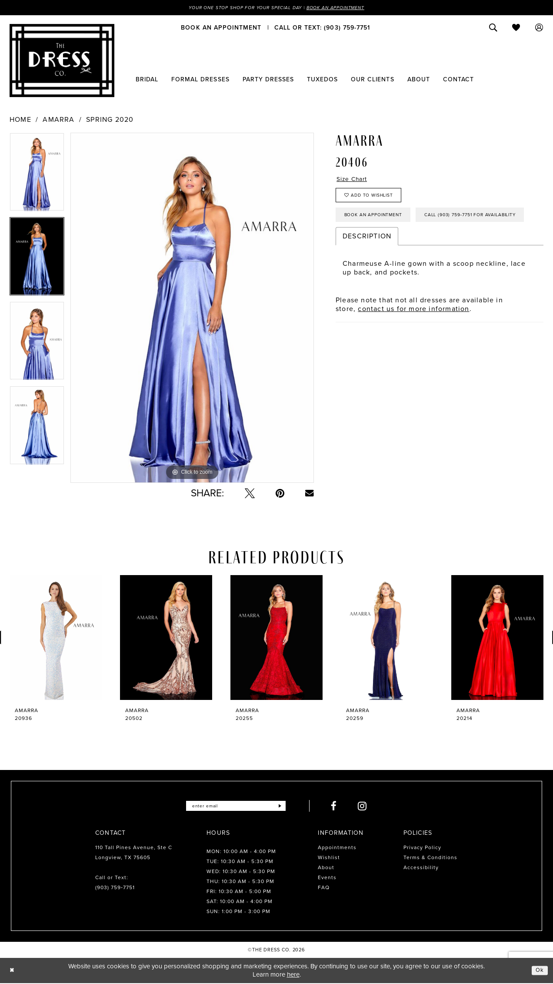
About (326, 868)
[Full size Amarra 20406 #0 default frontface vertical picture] (192, 308)
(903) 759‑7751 (115, 888)
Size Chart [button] (354, 180)
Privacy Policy (422, 848)
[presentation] (56, 638)
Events (327, 878)
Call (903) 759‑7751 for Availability (399, 246)
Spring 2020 (109, 120)
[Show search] (493, 28)
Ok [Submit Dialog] (539, 971)
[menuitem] (221, 28)
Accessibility (421, 868)
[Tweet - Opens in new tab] (250, 494)
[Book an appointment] (221, 28)
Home (20, 120)
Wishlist (329, 858)
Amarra (58, 120)
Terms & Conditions (430, 858)
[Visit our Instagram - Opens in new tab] (370, 807)
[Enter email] (235, 807)
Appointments (337, 848)
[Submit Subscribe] (286, 807)
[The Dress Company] (62, 61)
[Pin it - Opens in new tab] (280, 494)
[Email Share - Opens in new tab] (309, 494)
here (293, 975)
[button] (539, 28)
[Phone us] (322, 28)
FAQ (324, 888)
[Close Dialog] (12, 971)
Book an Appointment (345, 8)
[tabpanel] (37, 176)
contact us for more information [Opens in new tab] (413, 341)
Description (367, 268)
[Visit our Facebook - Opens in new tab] (342, 807)
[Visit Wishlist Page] (516, 28)
